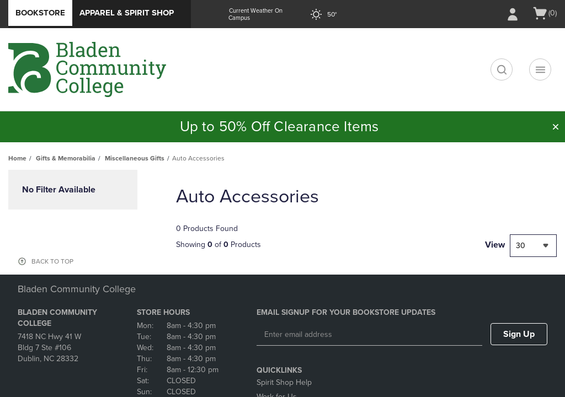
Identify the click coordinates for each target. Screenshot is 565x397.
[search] (502, 69)
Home (17, 158)
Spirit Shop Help (284, 382)
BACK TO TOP (52, 261)
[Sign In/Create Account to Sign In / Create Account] (512, 14)
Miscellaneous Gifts (134, 158)
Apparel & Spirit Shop (126, 13)
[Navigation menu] (540, 69)
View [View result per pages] (495, 244)
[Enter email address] (369, 335)
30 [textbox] (520, 245)
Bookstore (40, 13)
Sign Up (519, 334)
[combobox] (533, 245)
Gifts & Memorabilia (65, 158)
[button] (555, 126)
